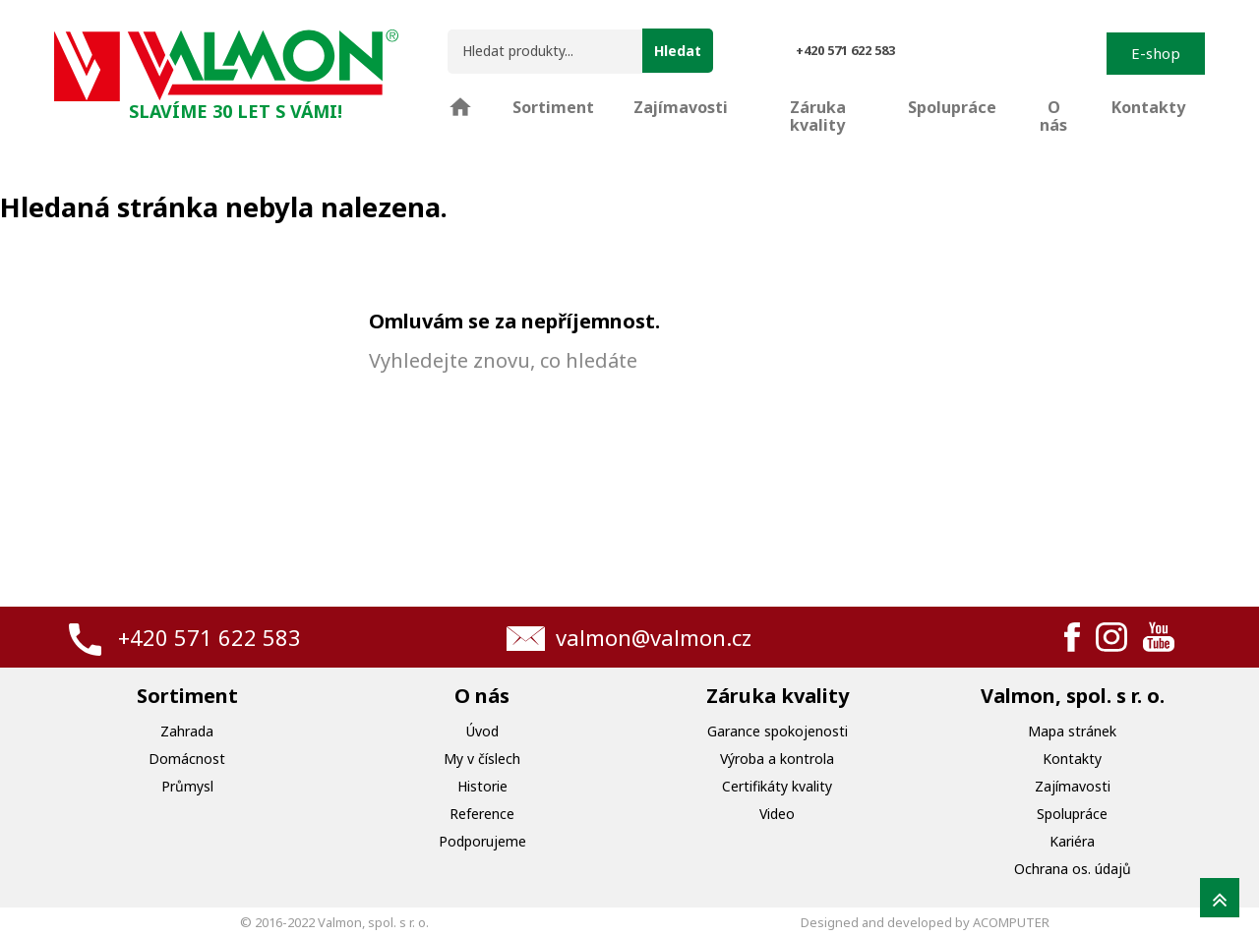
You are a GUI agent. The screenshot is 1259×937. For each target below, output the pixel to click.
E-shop (1155, 53)
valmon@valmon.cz (653, 637)
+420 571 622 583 (209, 637)
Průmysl (187, 786)
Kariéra (1072, 841)
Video (777, 813)
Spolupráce (1072, 813)
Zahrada (186, 731)
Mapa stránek (1072, 731)
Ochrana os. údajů (1072, 868)
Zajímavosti (1072, 786)
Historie (482, 786)
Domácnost (187, 758)
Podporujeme (482, 841)
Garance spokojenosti (777, 731)
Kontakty (1072, 758)
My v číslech (482, 758)
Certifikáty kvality (777, 786)
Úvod (482, 731)
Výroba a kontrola (777, 758)
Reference (482, 813)
